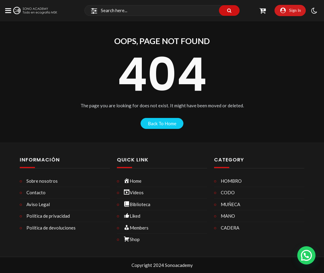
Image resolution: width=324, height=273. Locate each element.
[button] (306, 255)
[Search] (162, 10)
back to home (162, 123)
